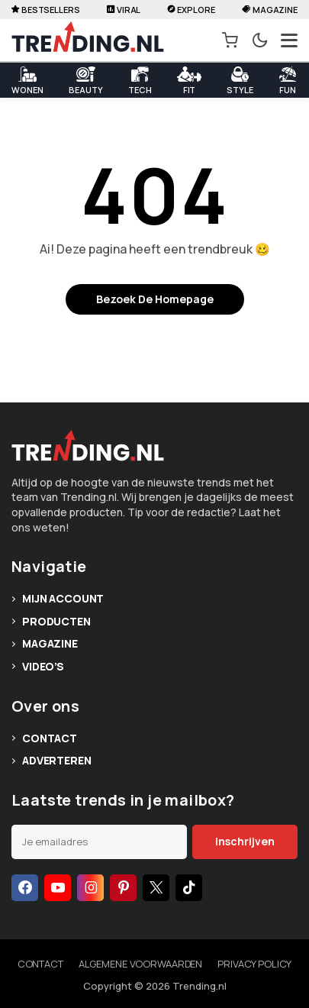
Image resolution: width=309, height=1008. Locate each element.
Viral (123, 9)
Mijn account (63, 598)
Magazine (270, 9)
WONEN (27, 80)
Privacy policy (254, 964)
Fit (189, 80)
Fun (287, 80)
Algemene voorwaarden (140, 964)
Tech (140, 80)
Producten (56, 621)
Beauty (85, 80)
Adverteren (57, 760)
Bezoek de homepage (155, 299)
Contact (49, 738)
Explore (191, 9)
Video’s (43, 666)
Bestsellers (45, 9)
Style (240, 80)
